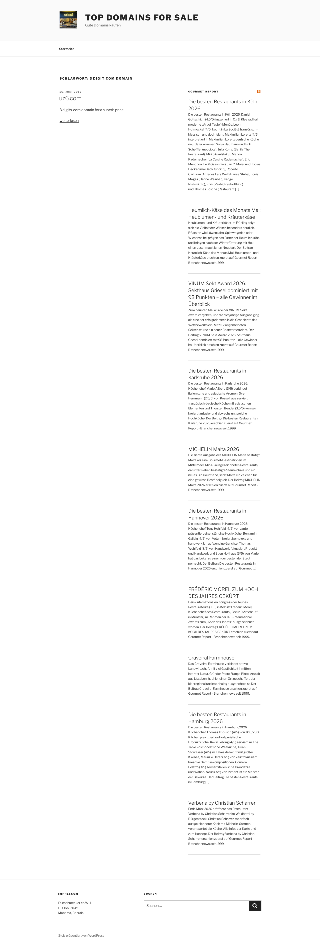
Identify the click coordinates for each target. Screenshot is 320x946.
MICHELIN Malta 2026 (213, 449)
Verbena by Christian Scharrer (222, 803)
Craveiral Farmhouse (211, 658)
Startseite (66, 49)
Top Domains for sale (142, 17)
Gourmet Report (203, 91)
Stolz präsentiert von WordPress (81, 935)
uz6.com (70, 98)
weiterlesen (69, 120)
